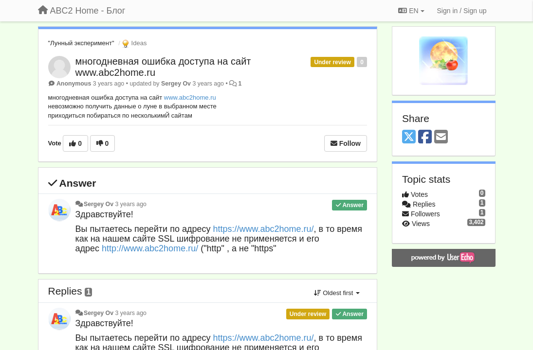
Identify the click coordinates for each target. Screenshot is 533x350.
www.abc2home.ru (190, 97)
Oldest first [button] (337, 293)
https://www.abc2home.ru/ (263, 229)
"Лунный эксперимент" (81, 43)
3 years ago (131, 204)
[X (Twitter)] (409, 137)
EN (411, 11)
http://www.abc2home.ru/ (150, 248)
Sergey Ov (176, 83)
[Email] (441, 137)
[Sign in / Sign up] (462, 10)
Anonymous (73, 83)
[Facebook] (425, 137)
